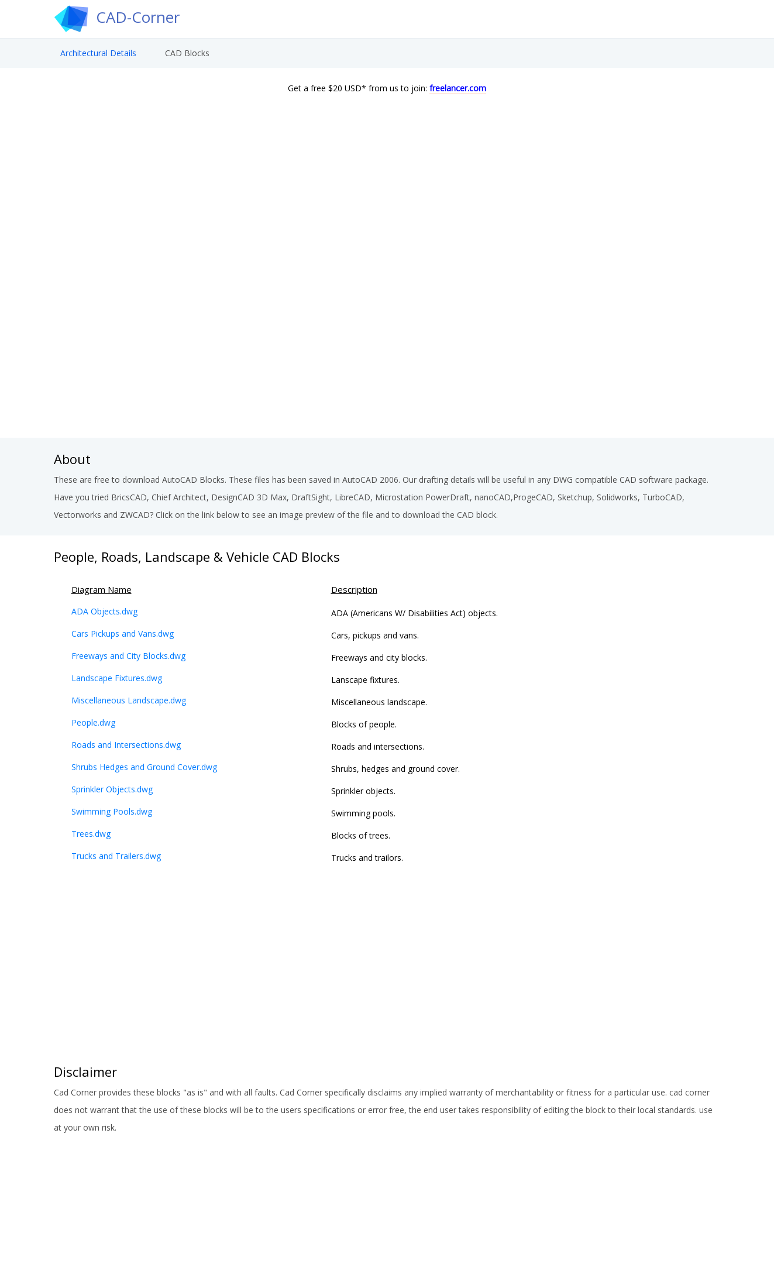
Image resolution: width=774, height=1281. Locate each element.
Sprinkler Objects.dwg (112, 789)
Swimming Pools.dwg (111, 811)
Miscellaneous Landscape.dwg (128, 700)
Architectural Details (98, 55)
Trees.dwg (91, 833)
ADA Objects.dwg (104, 611)
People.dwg (93, 722)
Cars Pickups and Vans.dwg (122, 633)
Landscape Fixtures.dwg (116, 678)
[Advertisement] (387, 344)
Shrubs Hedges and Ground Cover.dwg (144, 766)
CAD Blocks (187, 55)
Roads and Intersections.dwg (126, 744)
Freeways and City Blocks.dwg (128, 655)
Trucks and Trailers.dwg (116, 855)
